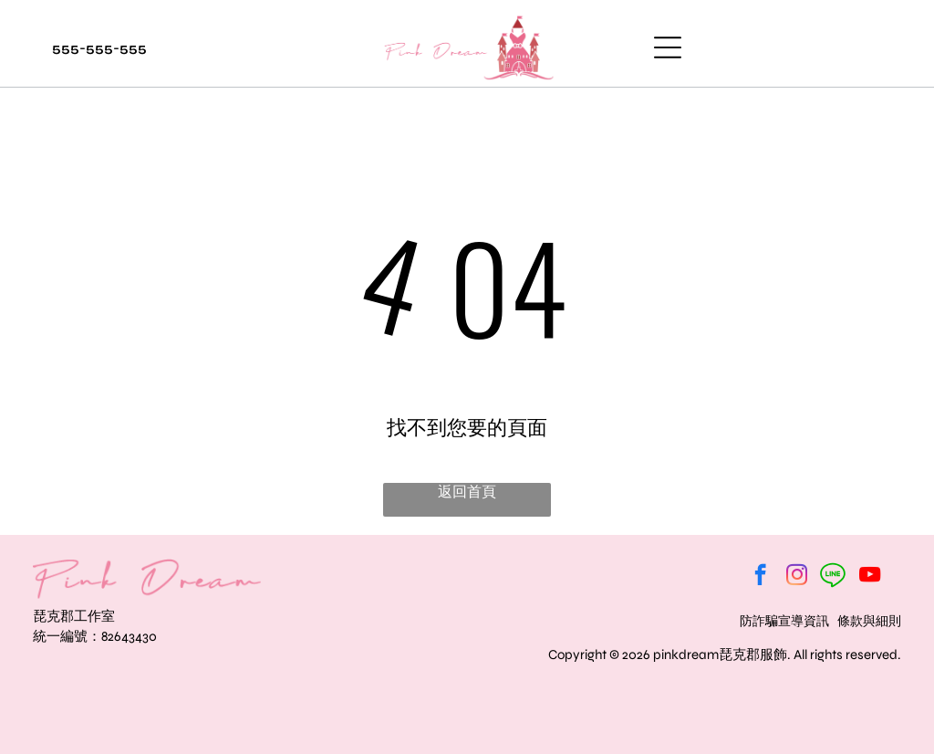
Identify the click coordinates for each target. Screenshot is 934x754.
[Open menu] (667, 47)
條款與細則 (869, 621)
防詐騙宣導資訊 (784, 621)
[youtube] (870, 577)
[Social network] (833, 577)
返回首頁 (467, 491)
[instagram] (797, 577)
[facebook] (760, 577)
